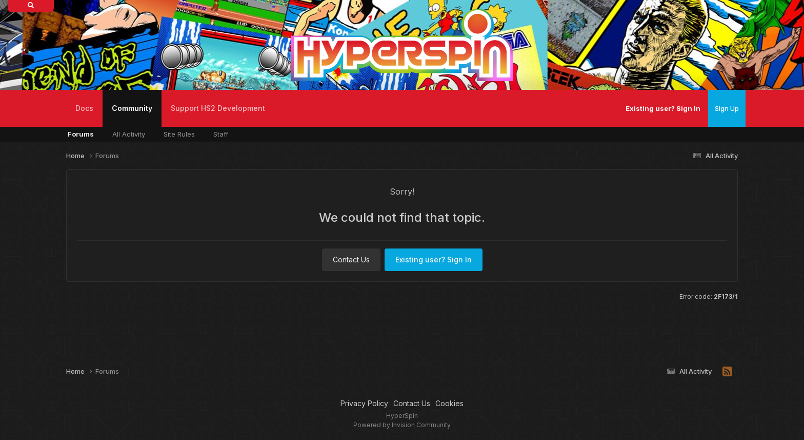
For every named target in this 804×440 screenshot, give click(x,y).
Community (132, 115)
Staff (220, 134)
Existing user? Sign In (663, 108)
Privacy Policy (364, 403)
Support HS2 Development (218, 108)
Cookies (449, 403)
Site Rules (179, 134)
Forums (81, 134)
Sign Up (727, 108)
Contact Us (351, 259)
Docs (84, 108)
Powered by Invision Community (402, 425)
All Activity (128, 134)
